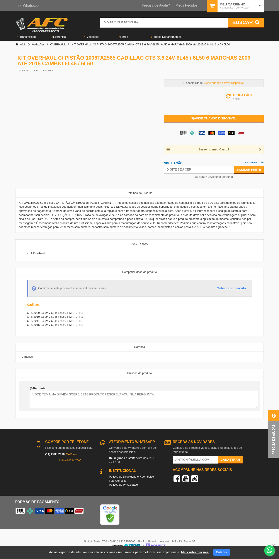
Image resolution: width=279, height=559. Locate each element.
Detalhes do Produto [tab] (140, 193)
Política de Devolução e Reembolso (131, 476)
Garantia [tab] (139, 347)
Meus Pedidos (186, 5)
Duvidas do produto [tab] (139, 373)
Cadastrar (230, 459)
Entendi (221, 552)
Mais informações (195, 552)
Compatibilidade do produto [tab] (139, 272)
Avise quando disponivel (214, 118)
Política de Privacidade (123, 484)
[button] (273, 434)
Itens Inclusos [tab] (139, 243)
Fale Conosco (117, 480)
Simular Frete (248, 169)
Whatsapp (28, 5)
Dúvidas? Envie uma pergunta (214, 176)
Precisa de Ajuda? (156, 5)
